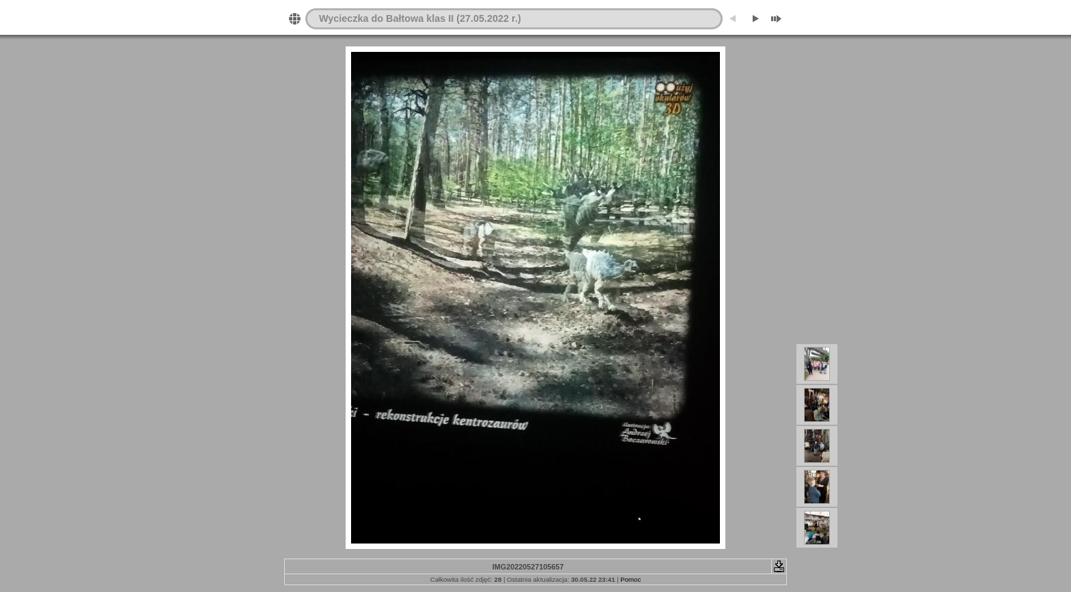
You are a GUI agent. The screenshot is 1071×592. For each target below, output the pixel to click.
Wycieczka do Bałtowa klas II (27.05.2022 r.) (420, 18)
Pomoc (630, 579)
